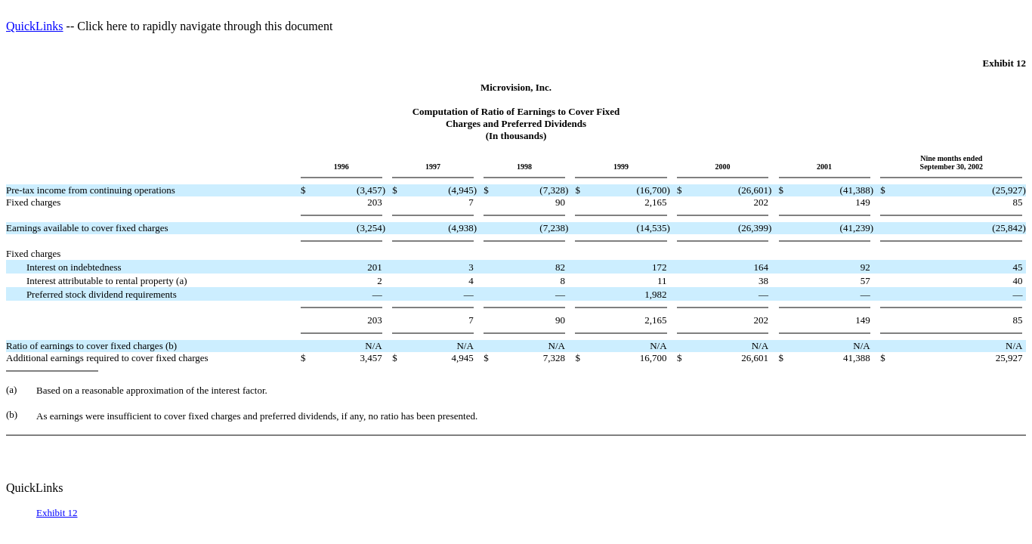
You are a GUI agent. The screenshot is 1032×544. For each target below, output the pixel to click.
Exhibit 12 (57, 512)
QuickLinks (34, 26)
